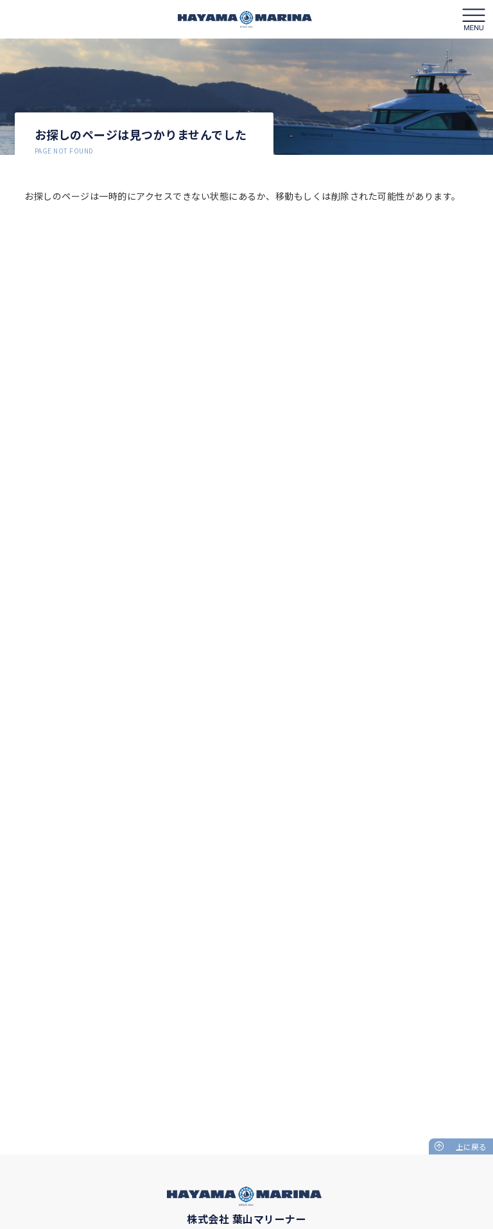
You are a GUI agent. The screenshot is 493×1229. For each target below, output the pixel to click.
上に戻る (471, 1146)
